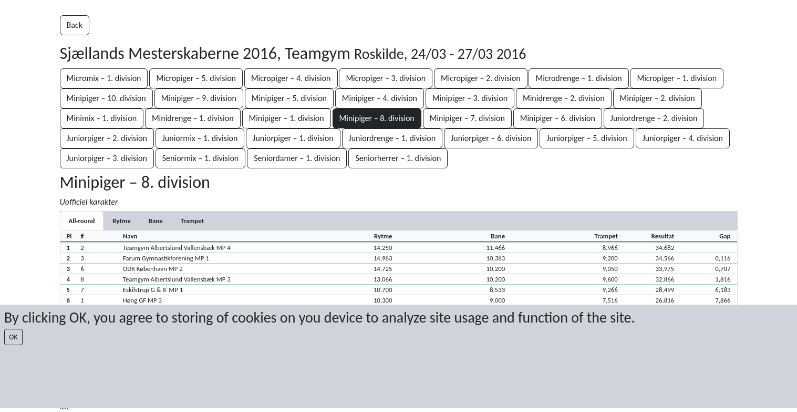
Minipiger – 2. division (657, 98)
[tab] (121, 220)
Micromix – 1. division (104, 78)
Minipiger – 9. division (198, 98)
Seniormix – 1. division (200, 158)
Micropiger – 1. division (677, 78)
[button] (398, 247)
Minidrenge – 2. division (564, 98)
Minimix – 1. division (102, 118)
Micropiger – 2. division (481, 78)
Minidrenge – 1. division (193, 118)
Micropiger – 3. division (386, 78)
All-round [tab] (82, 221)
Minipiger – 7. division (467, 118)
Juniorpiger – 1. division (293, 138)
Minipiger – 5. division (289, 98)
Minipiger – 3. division (470, 98)
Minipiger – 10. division (106, 98)
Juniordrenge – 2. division (654, 118)
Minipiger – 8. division (377, 118)
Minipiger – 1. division (286, 118)
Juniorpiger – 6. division (491, 138)
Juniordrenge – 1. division (392, 138)
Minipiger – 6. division (557, 118)
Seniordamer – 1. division (297, 158)
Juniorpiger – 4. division (683, 138)
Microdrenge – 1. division (578, 78)
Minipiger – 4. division (379, 98)
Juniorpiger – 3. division (107, 158)
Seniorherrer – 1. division (398, 158)
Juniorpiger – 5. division (586, 138)
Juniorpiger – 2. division (107, 138)
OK (13, 337)
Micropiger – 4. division (291, 78)
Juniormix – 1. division (200, 138)
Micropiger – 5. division (196, 78)
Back (74, 25)
